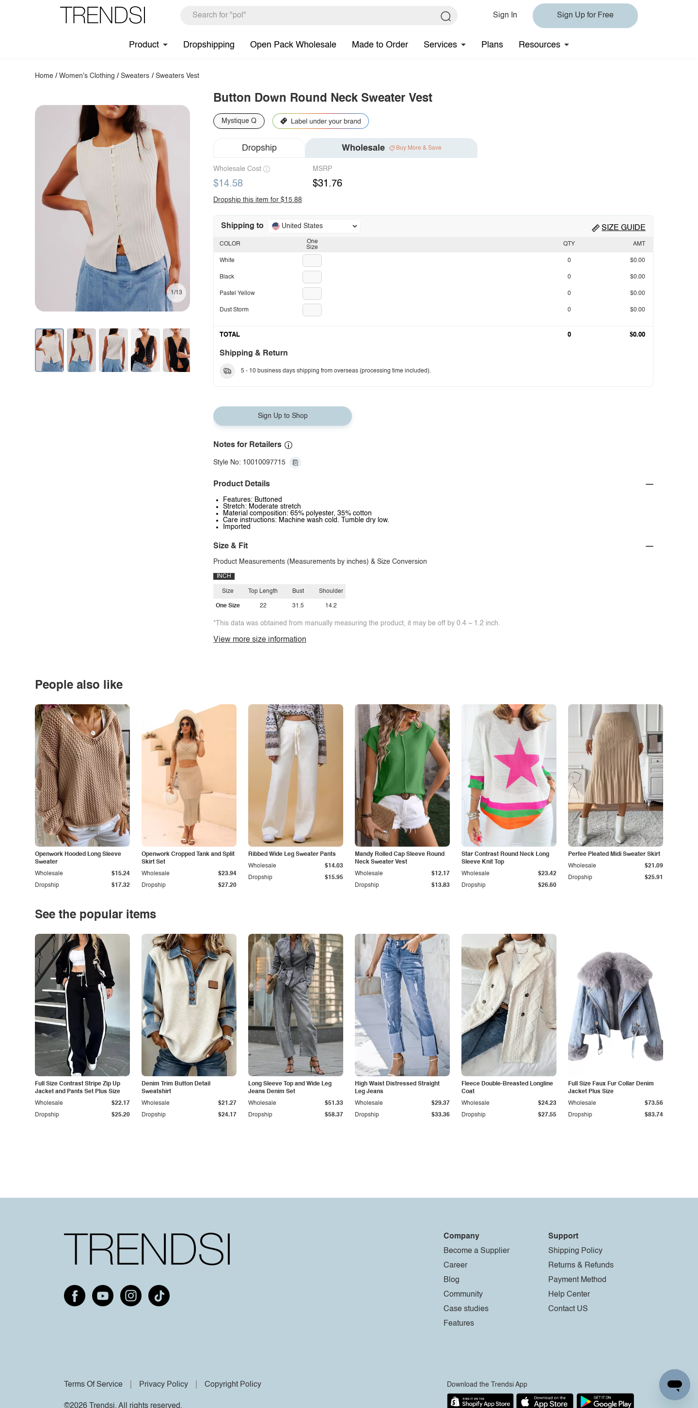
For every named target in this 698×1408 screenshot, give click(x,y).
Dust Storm (234, 310)
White (227, 260)
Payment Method (577, 1280)
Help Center (569, 1295)
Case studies (466, 1309)
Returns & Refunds (581, 1265)
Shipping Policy (575, 1251)
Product (144, 45)
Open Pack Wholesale (293, 45)
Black (227, 277)
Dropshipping (209, 45)
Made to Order (380, 45)
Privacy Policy (163, 1385)
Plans (492, 45)
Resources (539, 45)
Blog (452, 1280)
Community (463, 1295)
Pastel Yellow (237, 293)
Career (455, 1265)
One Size (312, 244)
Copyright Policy (233, 1385)
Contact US (568, 1309)
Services (440, 45)
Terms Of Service (93, 1385)
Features (459, 1324)
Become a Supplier (476, 1251)
